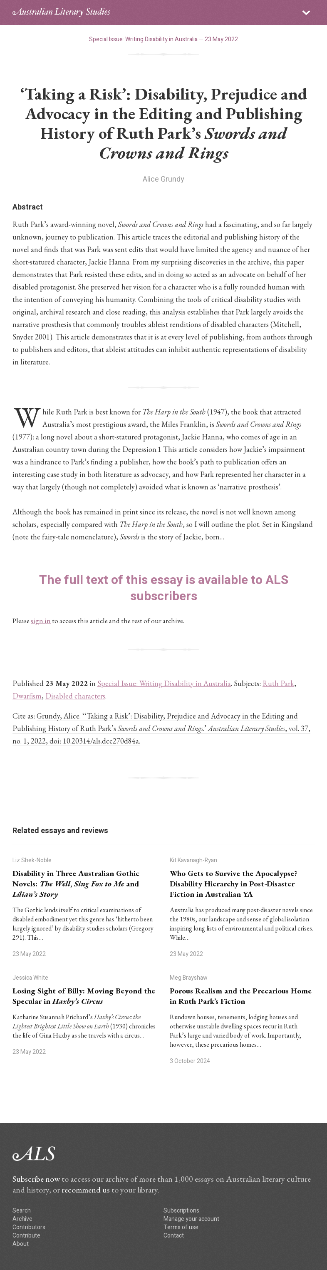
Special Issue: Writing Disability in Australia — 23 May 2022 (163, 39)
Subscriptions (181, 1210)
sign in (41, 620)
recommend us (86, 1189)
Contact (174, 1235)
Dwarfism (27, 696)
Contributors (28, 1227)
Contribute (26, 1235)
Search (21, 1210)
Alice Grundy (163, 179)
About (20, 1244)
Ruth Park (278, 683)
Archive (22, 1219)
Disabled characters (75, 696)
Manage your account (191, 1219)
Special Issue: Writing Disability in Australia (164, 683)
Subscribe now (36, 1178)
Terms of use (181, 1227)
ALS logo (61, 12)
